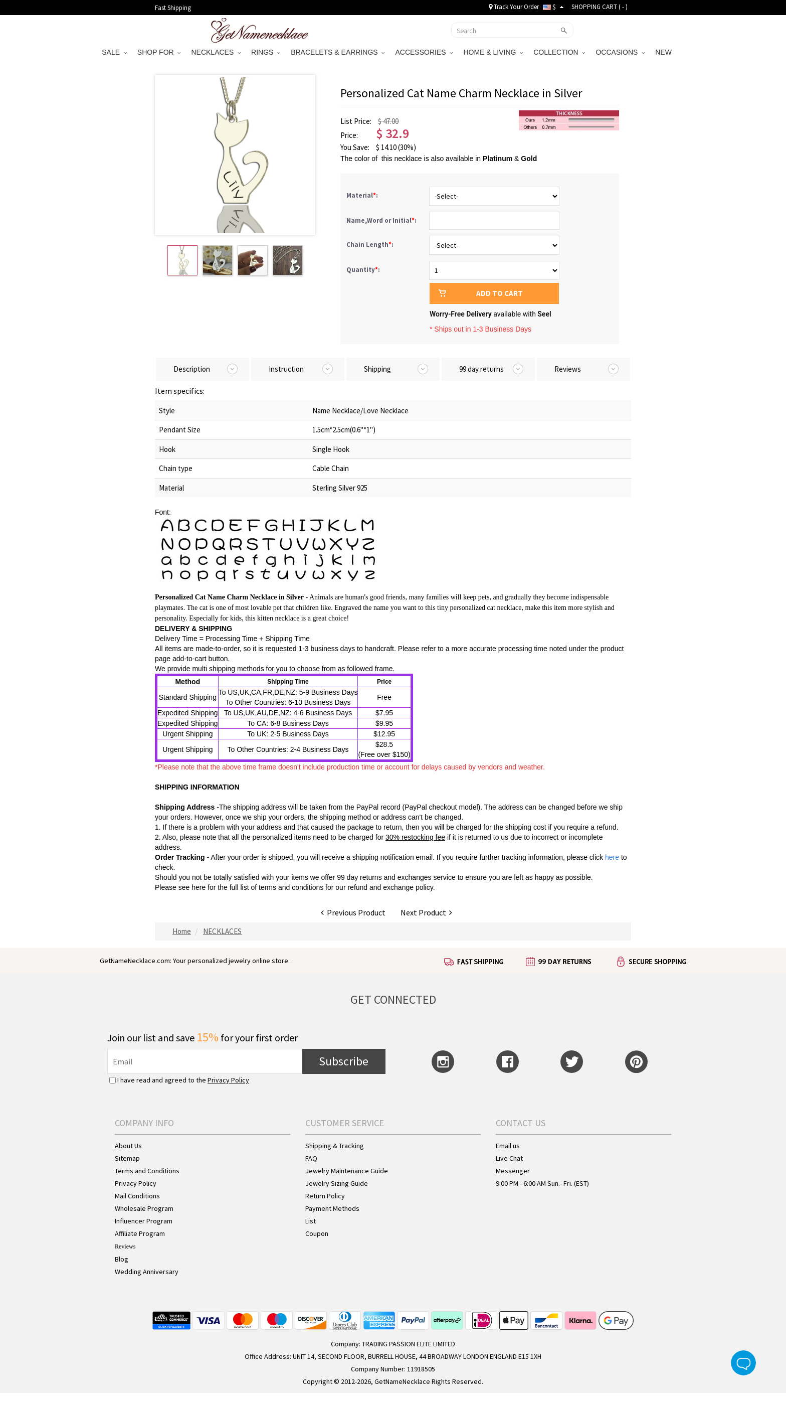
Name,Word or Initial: (382, 220)
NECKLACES (216, 52)
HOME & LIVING (493, 52)
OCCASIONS (620, 52)
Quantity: (363, 269)
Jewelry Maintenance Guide (346, 1170)
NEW (664, 52)
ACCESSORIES (424, 52)
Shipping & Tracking (334, 1145)
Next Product (426, 912)
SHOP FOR (159, 52)
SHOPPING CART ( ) (599, 7)
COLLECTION (559, 52)
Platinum (497, 158)
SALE (114, 52)
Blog (121, 1259)
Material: (362, 195)
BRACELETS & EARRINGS (337, 52)
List (310, 1220)
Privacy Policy (228, 1079)
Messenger (513, 1170)
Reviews (125, 1246)
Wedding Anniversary (146, 1271)
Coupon (316, 1233)
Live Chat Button (743, 1362)
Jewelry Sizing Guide (336, 1183)
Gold (529, 158)
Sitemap (127, 1158)
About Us (128, 1145)
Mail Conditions (137, 1195)
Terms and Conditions (147, 1170)
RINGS (265, 52)
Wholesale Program (144, 1208)
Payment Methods (332, 1208)
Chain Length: (370, 244)
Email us (508, 1145)
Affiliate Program (140, 1233)
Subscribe (343, 1061)
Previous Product (353, 912)
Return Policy (325, 1195)
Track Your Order (514, 7)
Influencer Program (143, 1220)
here (198, 887)
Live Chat (509, 1158)
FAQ (311, 1158)
